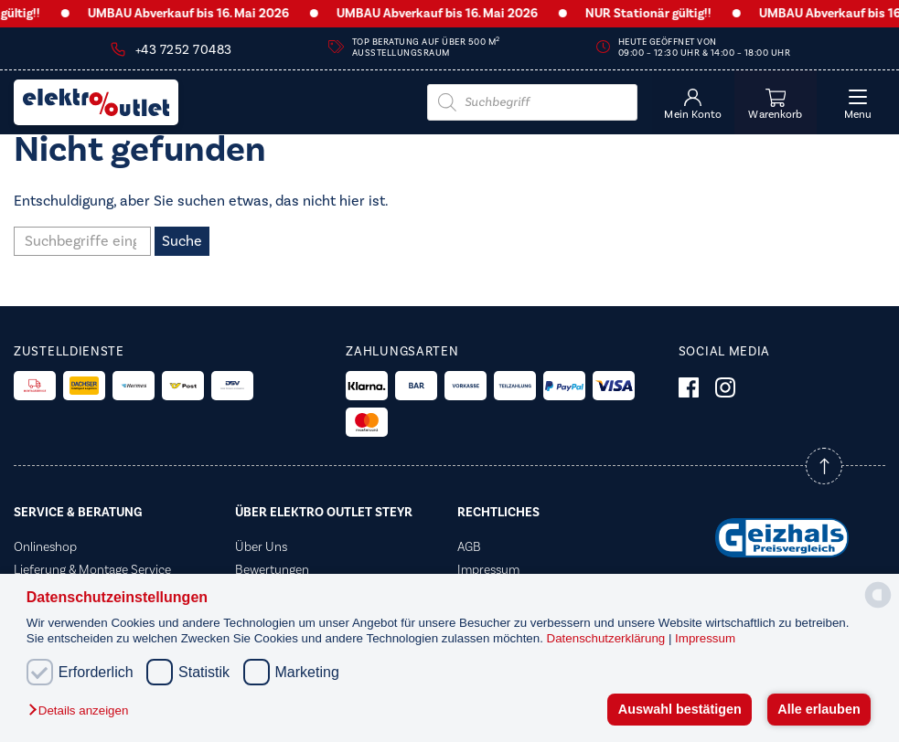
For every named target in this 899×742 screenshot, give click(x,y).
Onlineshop (45, 547)
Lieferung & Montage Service (92, 570)
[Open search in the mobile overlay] (532, 102)
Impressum (705, 638)
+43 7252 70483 (183, 50)
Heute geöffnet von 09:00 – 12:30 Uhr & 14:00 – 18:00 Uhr (704, 47)
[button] (83, 711)
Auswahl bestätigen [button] (680, 709)
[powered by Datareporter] (878, 606)
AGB (469, 547)
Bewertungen (272, 570)
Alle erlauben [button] (818, 709)
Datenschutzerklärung (608, 638)
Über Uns (261, 547)
